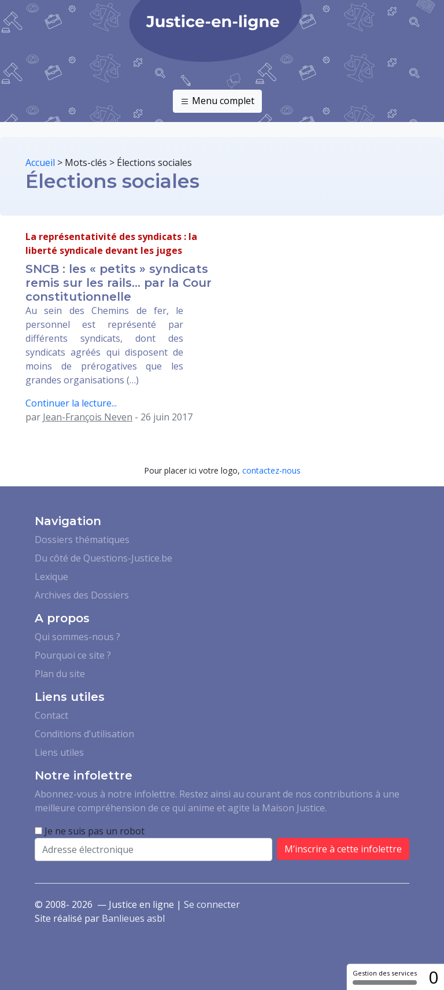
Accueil (40, 162)
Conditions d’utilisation (84, 733)
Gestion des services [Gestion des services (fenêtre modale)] (385, 977)
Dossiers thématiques (82, 539)
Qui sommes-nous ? (77, 636)
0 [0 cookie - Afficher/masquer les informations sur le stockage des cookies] (433, 977)
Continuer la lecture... (71, 403)
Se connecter (212, 904)
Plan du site (60, 673)
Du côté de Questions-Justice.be (103, 558)
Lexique (51, 576)
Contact (51, 715)
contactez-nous (271, 470)
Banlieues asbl (133, 918)
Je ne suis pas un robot (90, 831)
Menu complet (217, 101)
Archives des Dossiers (82, 595)
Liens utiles (59, 752)
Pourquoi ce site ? (73, 655)
